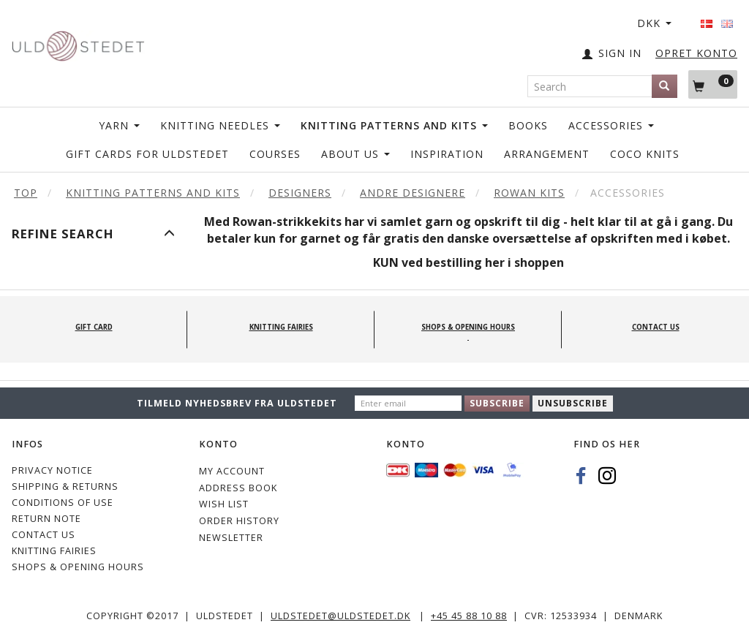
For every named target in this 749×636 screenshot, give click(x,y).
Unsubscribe (573, 403)
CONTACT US (43, 535)
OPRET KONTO (696, 53)
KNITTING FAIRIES (54, 551)
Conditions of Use (62, 502)
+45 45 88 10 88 (469, 616)
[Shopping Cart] (712, 84)
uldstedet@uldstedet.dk (340, 616)
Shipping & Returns (65, 486)
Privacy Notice (52, 470)
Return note (46, 518)
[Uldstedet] (78, 43)
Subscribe (497, 403)
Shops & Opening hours (78, 567)
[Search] (664, 86)
